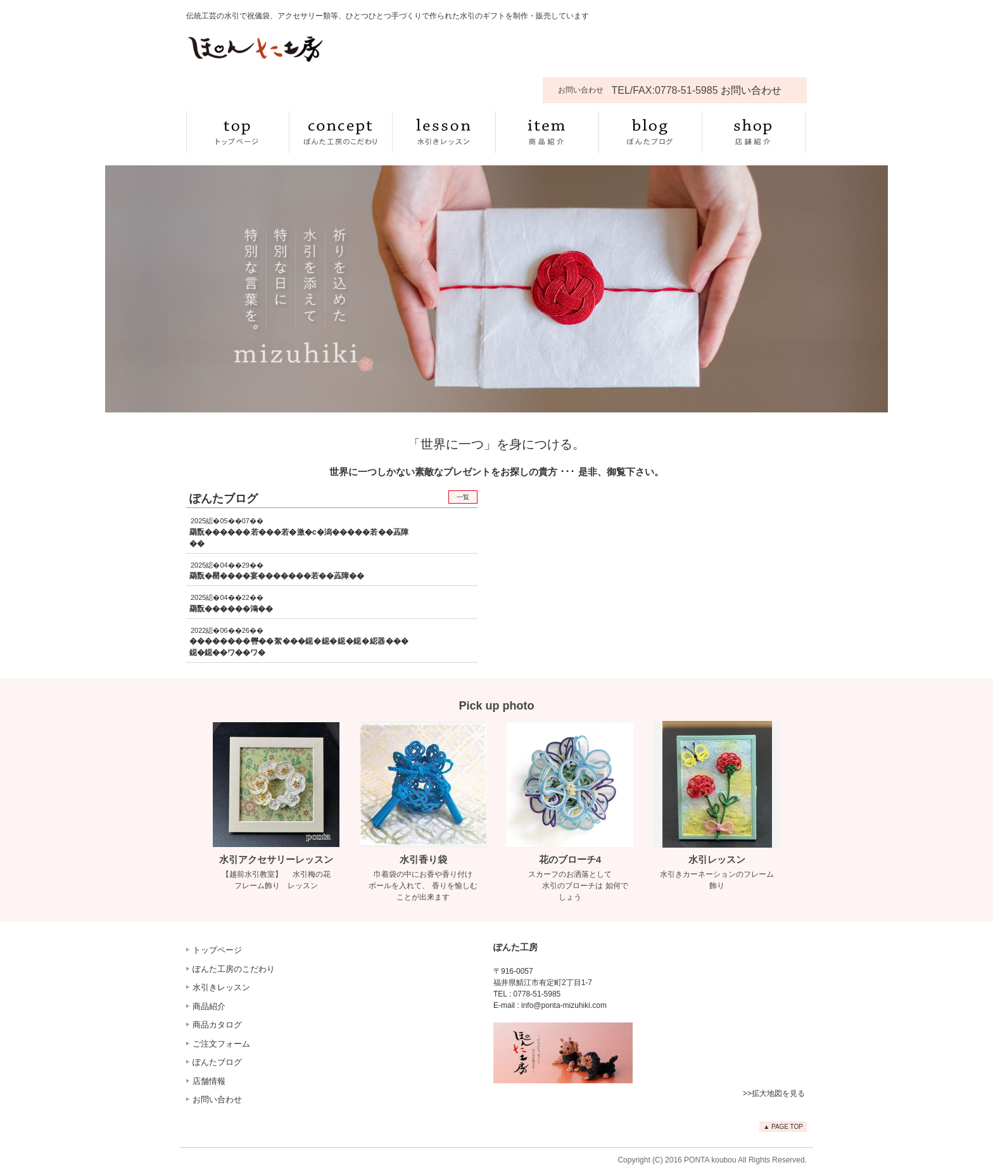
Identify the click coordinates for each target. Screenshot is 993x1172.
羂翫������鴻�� (231, 608)
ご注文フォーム (221, 1043)
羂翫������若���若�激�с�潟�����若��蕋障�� (298, 538)
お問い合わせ (217, 1099)
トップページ (217, 950)
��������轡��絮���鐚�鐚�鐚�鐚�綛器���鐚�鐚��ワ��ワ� (298, 647)
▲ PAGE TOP (783, 1126)
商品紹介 (209, 1006)
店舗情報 (209, 1081)
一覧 (463, 497)
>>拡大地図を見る (774, 1093)
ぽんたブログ (217, 1062)
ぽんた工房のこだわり (234, 969)
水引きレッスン (221, 987)
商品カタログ (217, 1024)
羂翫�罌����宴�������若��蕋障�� (276, 575)
